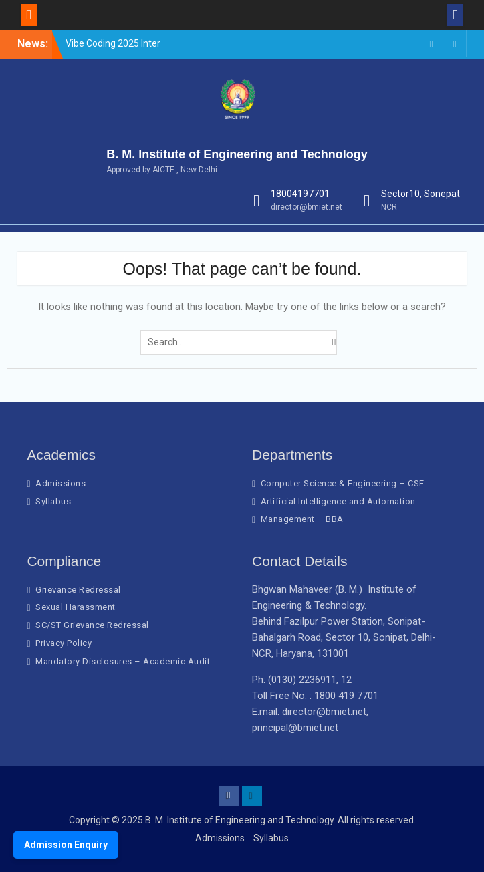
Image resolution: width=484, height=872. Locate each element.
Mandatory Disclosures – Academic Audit (122, 661)
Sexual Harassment (75, 607)
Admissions (60, 483)
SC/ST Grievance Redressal (92, 625)
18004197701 (300, 193)
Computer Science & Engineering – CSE (343, 483)
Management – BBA (302, 519)
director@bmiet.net (306, 207)
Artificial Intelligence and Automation (338, 501)
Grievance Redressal (78, 590)
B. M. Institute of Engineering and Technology (237, 154)
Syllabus (53, 501)
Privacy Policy (63, 643)
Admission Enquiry (66, 844)
